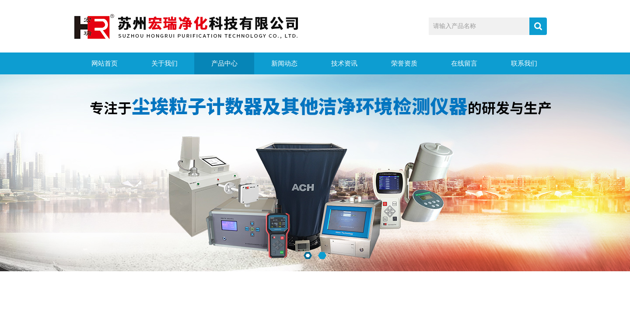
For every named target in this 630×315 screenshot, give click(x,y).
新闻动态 (284, 63)
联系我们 (524, 63)
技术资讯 (344, 63)
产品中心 (224, 63)
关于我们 (164, 63)
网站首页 (104, 63)
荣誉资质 (404, 63)
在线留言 (464, 63)
